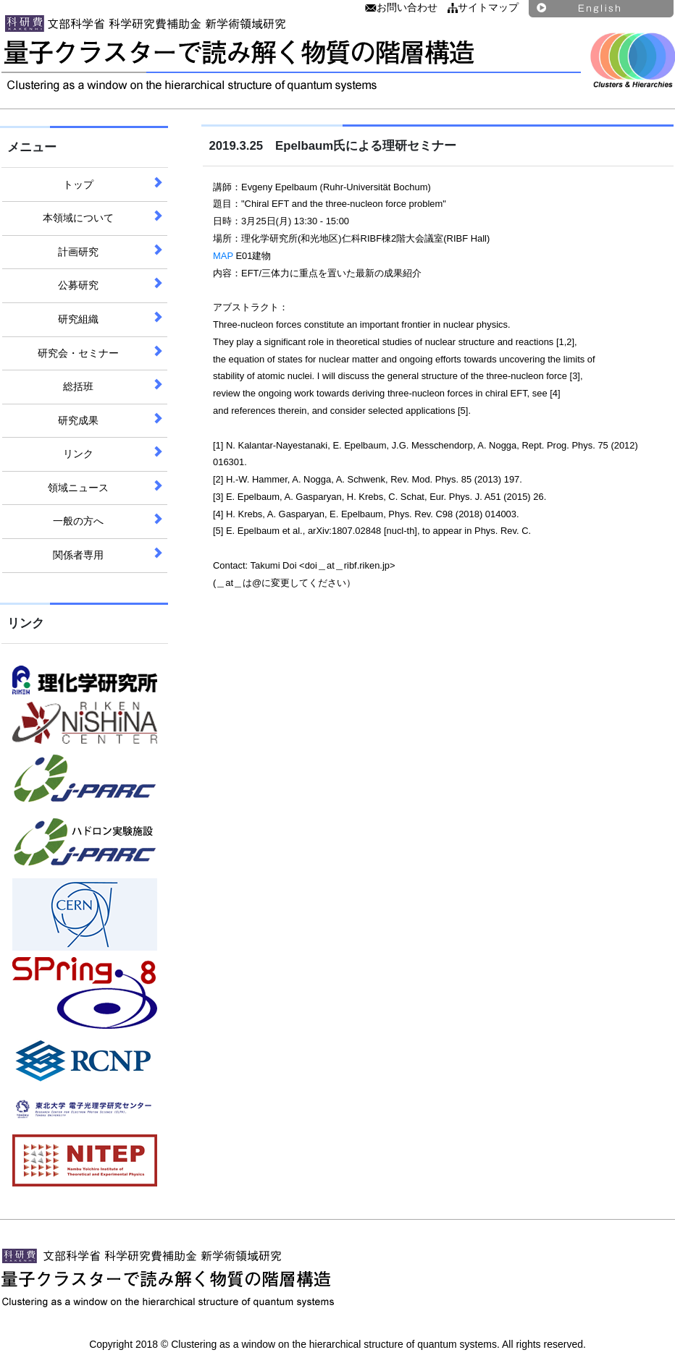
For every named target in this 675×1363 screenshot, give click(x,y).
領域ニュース (78, 487)
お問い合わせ (401, 7)
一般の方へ (78, 521)
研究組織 (78, 319)
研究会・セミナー (78, 353)
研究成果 (78, 420)
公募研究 (78, 285)
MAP (223, 255)
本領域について (78, 218)
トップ (78, 184)
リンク (78, 453)
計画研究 (78, 252)
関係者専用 (78, 555)
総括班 (78, 386)
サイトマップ (483, 7)
